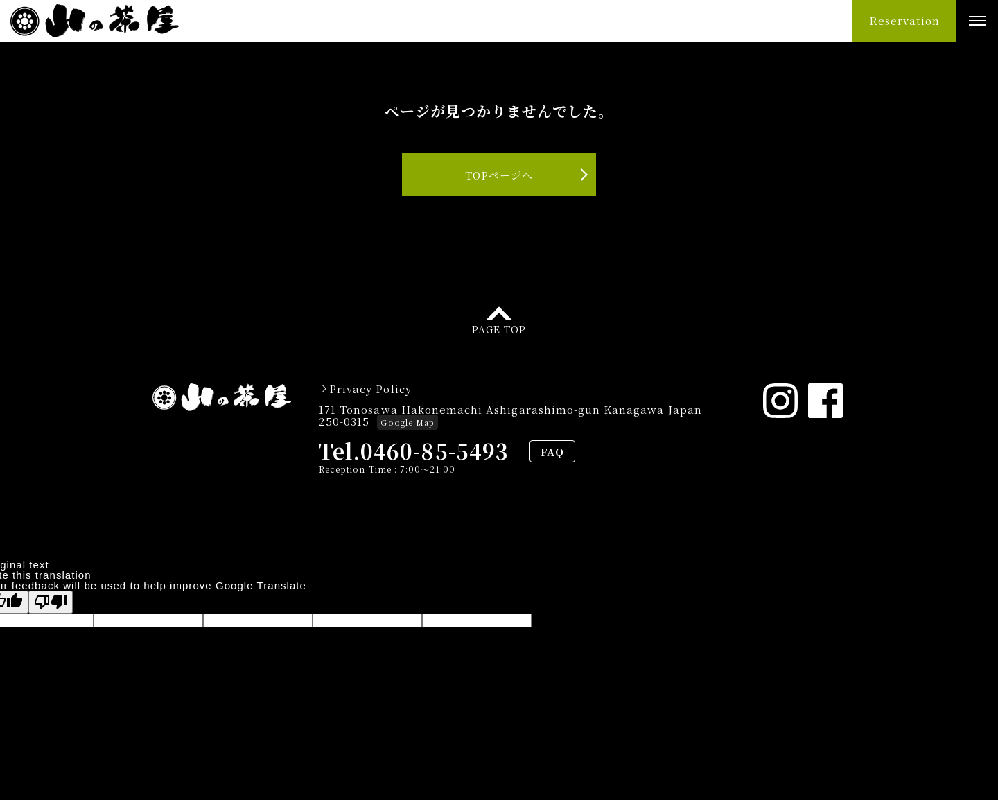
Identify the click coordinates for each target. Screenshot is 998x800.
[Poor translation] (50, 602)
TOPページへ (499, 175)
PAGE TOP (499, 328)
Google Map (407, 422)
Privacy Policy (370, 388)
